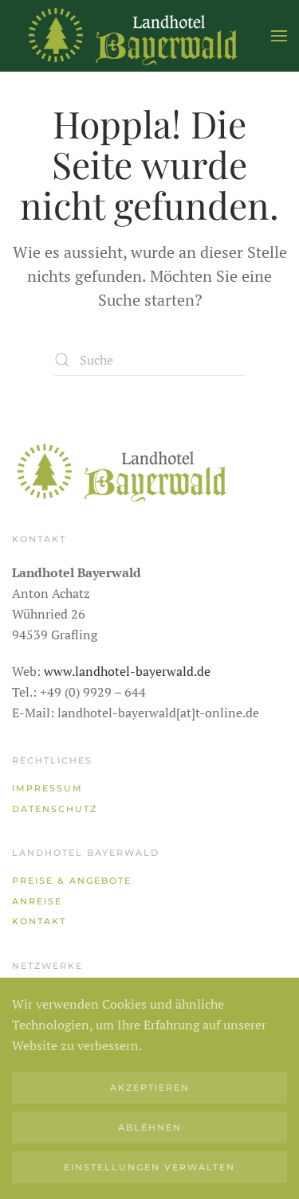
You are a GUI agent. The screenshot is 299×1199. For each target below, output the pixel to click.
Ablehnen (150, 1127)
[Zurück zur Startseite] (131, 36)
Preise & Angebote (72, 880)
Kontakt (39, 921)
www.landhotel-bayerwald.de (127, 671)
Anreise (37, 901)
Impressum (47, 788)
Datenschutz (54, 808)
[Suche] (150, 360)
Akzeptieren (150, 1087)
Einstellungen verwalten (149, 1167)
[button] (279, 36)
